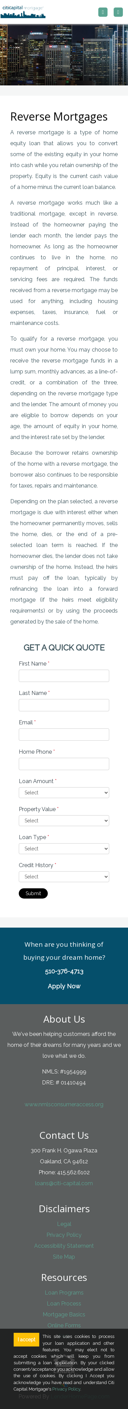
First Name (34, 663)
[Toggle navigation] (118, 12)
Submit (33, 893)
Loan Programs (64, 1292)
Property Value (39, 809)
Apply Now (64, 986)
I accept (26, 1339)
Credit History (37, 865)
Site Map (64, 1257)
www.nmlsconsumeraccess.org (64, 1104)
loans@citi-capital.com (64, 1183)
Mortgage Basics (64, 1314)
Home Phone (37, 752)
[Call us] (103, 12)
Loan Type (34, 837)
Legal (64, 1224)
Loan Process (64, 1303)
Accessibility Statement (64, 1246)
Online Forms (64, 1325)
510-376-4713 (64, 971)
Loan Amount (38, 781)
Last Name (34, 693)
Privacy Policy (64, 1235)
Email (27, 722)
